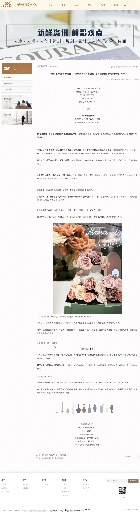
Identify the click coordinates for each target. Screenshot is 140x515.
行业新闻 (8, 83)
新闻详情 (136, 67)
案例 (3, 480)
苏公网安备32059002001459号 (75, 511)
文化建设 (8, 89)
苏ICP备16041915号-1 (58, 511)
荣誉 (44, 480)
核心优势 (65, 495)
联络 (85, 480)
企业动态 (8, 77)
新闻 (129, 67)
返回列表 (128, 456)
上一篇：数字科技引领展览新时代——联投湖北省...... (52, 455)
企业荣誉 (45, 484)
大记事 (64, 488)
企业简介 (65, 484)
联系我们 (86, 488)
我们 (64, 480)
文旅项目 (4, 488)
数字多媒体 (5, 491)
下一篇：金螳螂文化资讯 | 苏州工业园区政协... (50, 458)
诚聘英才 (86, 484)
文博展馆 (4, 484)
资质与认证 (65, 491)
